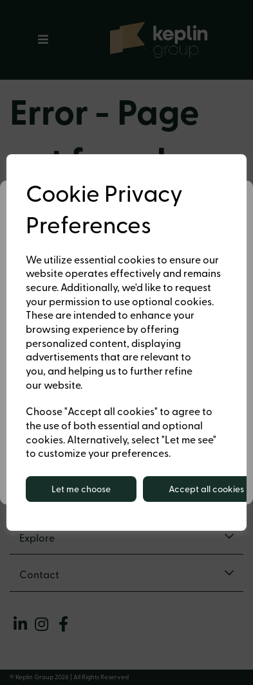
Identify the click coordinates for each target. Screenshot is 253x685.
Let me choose (81, 489)
